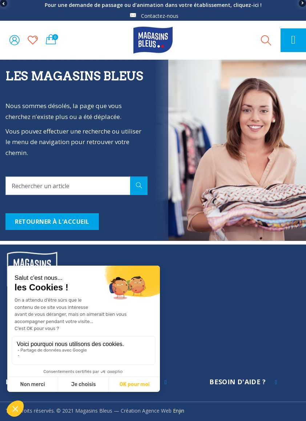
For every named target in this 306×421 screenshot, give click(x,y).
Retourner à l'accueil (52, 222)
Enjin (178, 410)
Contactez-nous (159, 15)
